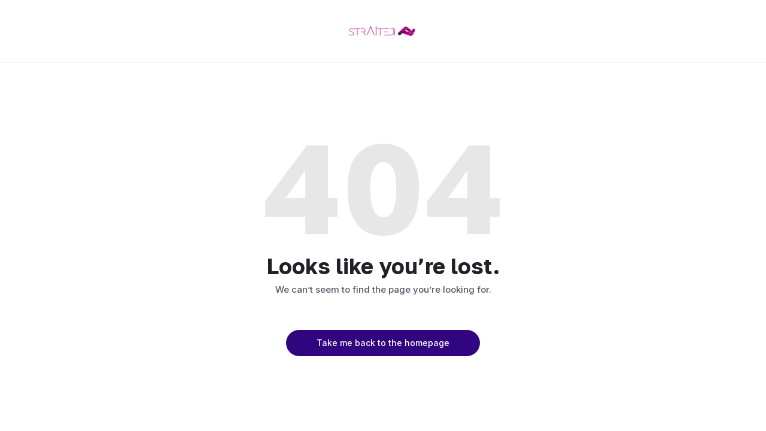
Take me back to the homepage (383, 343)
